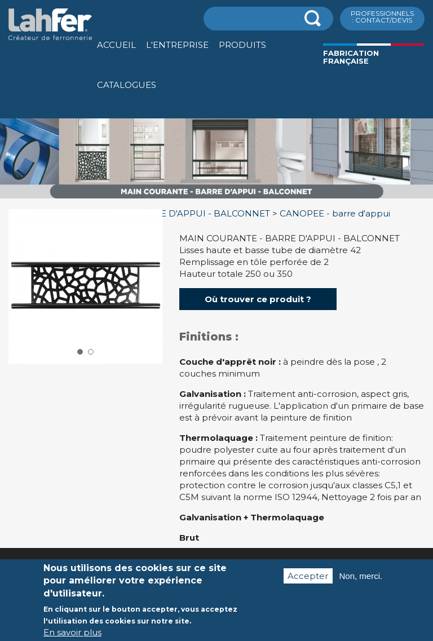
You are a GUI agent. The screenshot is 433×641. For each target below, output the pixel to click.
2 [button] (91, 352)
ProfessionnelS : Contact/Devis (382, 16)
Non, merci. (361, 579)
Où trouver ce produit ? (258, 299)
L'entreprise (177, 44)
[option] (216, 198)
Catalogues (126, 84)
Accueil (116, 44)
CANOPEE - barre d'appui (335, 213)
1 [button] (80, 352)
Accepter (308, 579)
